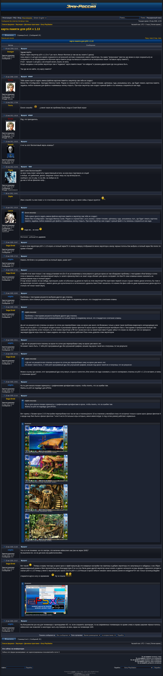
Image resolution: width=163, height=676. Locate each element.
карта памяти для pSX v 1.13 (20, 29)
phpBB (73, 671)
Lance (10, 211)
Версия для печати (7, 38)
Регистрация (7, 18)
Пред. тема (149, 38)
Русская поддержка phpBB (81, 674)
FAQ (14, 18)
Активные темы (23, 21)
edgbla (10, 259)
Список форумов (8, 24)
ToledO (10, 145)
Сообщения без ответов (9, 21)
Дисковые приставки (31, 24)
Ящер (10, 170)
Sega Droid (10, 246)
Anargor (10, 52)
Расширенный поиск (154, 18)
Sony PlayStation (47, 24)
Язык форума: (27, 18)
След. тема (157, 38)
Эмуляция (19, 24)
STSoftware (78, 673)
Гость (10, 105)
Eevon (10, 80)
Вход (19, 18)
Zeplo (10, 196)
